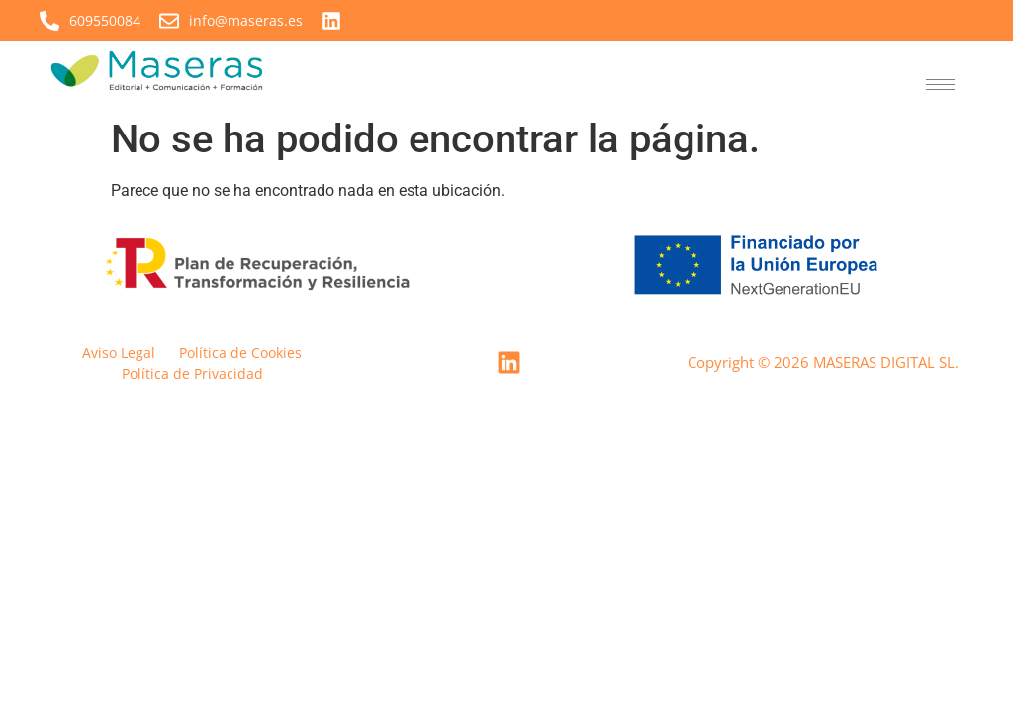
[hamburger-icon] (940, 84)
